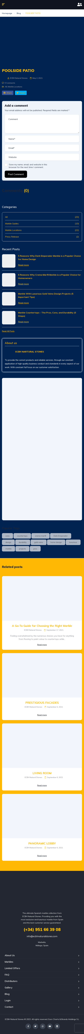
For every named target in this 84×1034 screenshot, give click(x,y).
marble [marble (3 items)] (8, 549)
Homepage (7, 13)
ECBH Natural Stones (18, 78)
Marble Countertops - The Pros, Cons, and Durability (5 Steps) (47, 314)
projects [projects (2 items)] (22, 549)
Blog (19, 13)
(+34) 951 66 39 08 (42, 929)
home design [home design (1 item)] (56, 542)
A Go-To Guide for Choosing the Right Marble (42, 625)
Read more (23, 265)
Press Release (12, 236)
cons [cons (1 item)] (7, 536)
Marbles (9, 961)
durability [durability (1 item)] (23, 542)
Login (8, 1000)
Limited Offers (12, 968)
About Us (10, 955)
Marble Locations (15, 87)
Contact (9, 1006)
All (6, 87)
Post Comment (16, 174)
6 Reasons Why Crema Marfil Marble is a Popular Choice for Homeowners (49, 276)
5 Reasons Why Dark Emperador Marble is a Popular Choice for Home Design (49, 258)
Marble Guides (12, 223)
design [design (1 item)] (8, 542)
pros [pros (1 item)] (35, 549)
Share (8, 93)
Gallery (8, 987)
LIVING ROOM (42, 773)
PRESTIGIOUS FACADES (42, 702)
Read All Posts (8, 331)
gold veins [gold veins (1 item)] (38, 542)
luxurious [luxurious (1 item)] (73, 542)
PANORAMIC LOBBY (42, 843)
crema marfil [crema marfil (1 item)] (40, 536)
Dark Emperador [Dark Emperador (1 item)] (61, 536)
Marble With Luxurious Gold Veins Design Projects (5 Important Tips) (45, 295)
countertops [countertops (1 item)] (22, 536)
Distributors (11, 981)
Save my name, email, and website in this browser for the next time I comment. (28, 166)
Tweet (21, 93)
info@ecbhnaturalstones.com (42, 936)
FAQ (7, 974)
